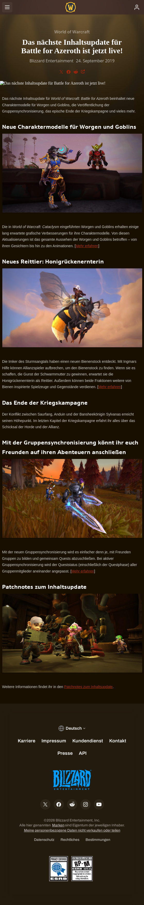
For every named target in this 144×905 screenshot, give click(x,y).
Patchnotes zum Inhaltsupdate (88, 687)
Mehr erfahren (87, 246)
